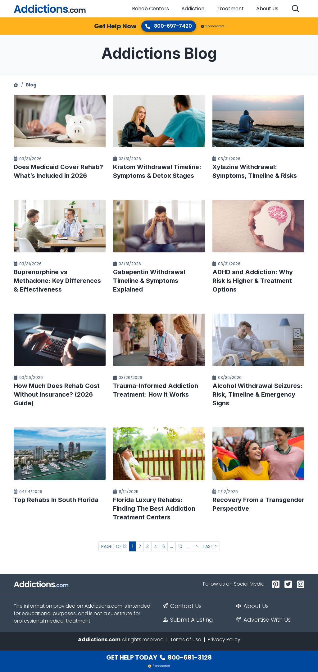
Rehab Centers (150, 8)
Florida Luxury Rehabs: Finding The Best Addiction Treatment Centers (154, 508)
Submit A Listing (188, 620)
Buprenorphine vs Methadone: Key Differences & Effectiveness (57, 280)
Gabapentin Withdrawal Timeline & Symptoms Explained (149, 280)
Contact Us (182, 606)
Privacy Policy (224, 639)
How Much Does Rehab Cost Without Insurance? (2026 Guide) (57, 394)
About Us (267, 8)
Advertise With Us (263, 620)
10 (180, 546)
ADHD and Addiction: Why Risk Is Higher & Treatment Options (252, 280)
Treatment (230, 8)
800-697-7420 (168, 26)
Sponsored (212, 26)
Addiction (192, 8)
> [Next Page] (197, 546)
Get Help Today (159, 657)
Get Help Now (115, 26)
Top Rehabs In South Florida (56, 500)
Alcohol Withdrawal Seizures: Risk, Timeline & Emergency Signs (257, 394)
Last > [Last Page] (210, 546)
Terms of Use (185, 639)
